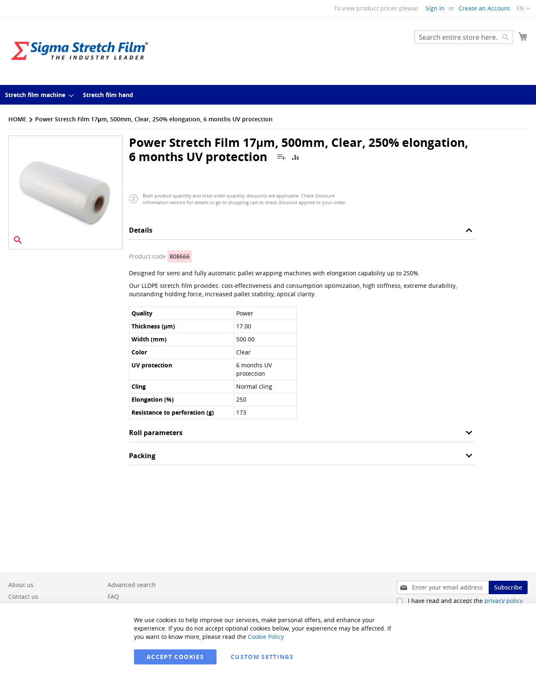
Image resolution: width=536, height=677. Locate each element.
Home (17, 119)
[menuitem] (37, 95)
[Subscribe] (508, 587)
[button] (523, 8)
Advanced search (132, 585)
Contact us (23, 596)
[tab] (301, 232)
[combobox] (464, 37)
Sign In (435, 8)
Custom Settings (262, 657)
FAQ (113, 596)
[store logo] (79, 50)
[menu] (268, 95)
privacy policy (503, 601)
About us (21, 585)
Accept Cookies (175, 657)
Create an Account (484, 8)
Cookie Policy (266, 637)
